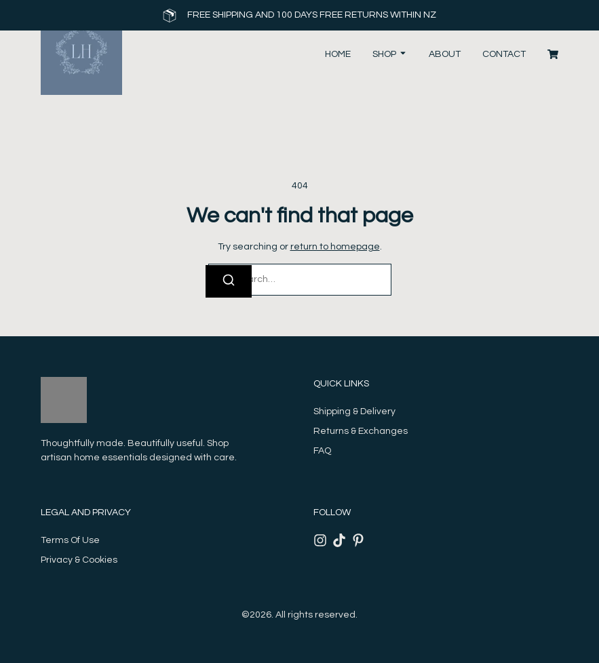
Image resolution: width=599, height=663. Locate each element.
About (445, 54)
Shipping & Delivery (354, 411)
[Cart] (552, 54)
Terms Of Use (70, 540)
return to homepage (335, 247)
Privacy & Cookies (79, 560)
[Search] (229, 281)
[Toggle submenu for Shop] (401, 54)
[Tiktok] (339, 540)
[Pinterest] (358, 540)
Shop (384, 54)
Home (338, 54)
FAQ (322, 451)
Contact (504, 54)
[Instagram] (320, 540)
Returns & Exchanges (360, 431)
